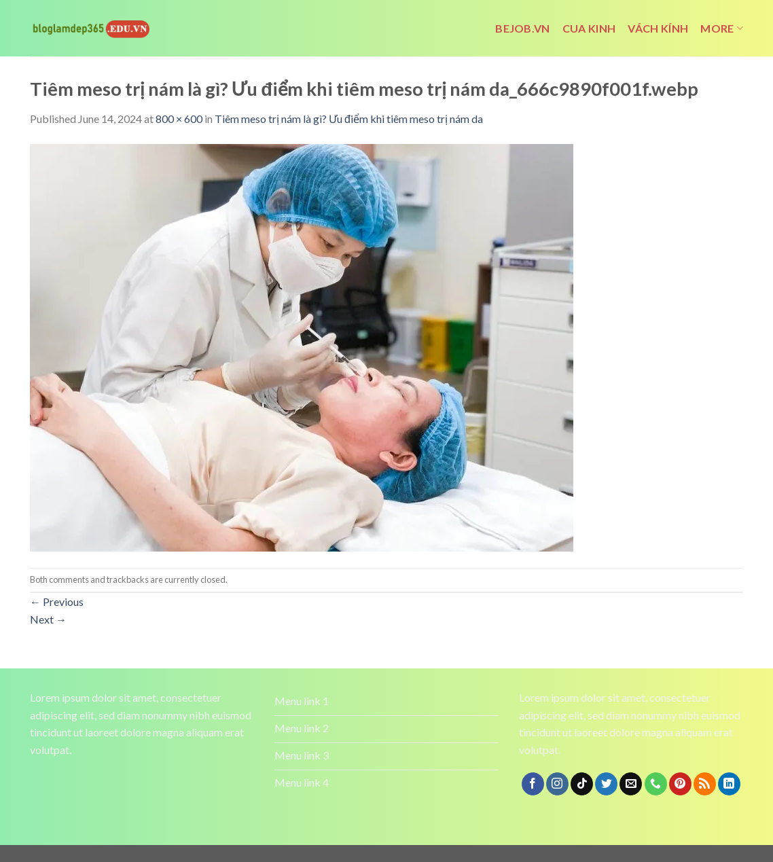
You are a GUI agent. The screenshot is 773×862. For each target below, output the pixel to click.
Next (48, 619)
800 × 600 (179, 118)
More (721, 28)
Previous (57, 601)
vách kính (658, 28)
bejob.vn (522, 28)
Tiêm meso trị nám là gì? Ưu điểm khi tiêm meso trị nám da (349, 118)
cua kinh (589, 28)
